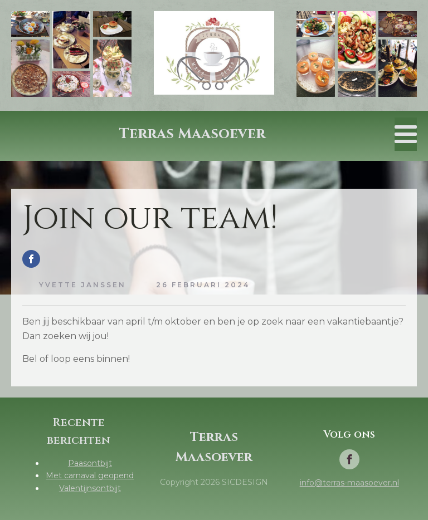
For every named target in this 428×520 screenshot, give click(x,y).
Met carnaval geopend (90, 475)
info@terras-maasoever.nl (349, 483)
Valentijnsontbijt (90, 488)
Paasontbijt (90, 463)
